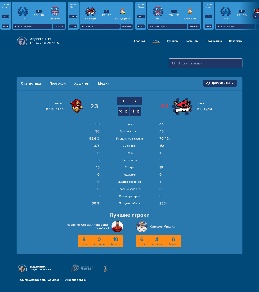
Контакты (235, 40)
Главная (139, 40)
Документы (220, 83)
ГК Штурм (204, 109)
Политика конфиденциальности (39, 279)
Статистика (214, 40)
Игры (156, 40)
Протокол (57, 83)
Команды (192, 40)
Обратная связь (76, 279)
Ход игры (81, 83)
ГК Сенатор (53, 109)
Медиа (103, 83)
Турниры (172, 40)
